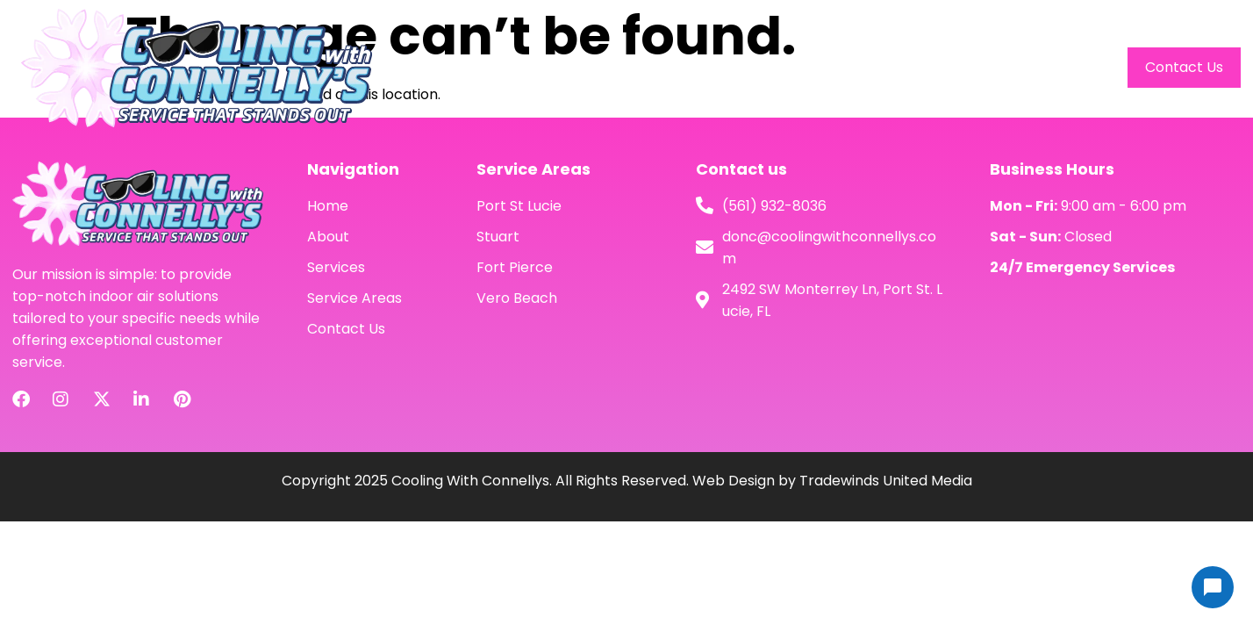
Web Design (733, 480)
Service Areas (1045, 67)
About (848, 67)
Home (771, 67)
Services (934, 67)
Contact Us (1184, 67)
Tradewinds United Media (885, 480)
